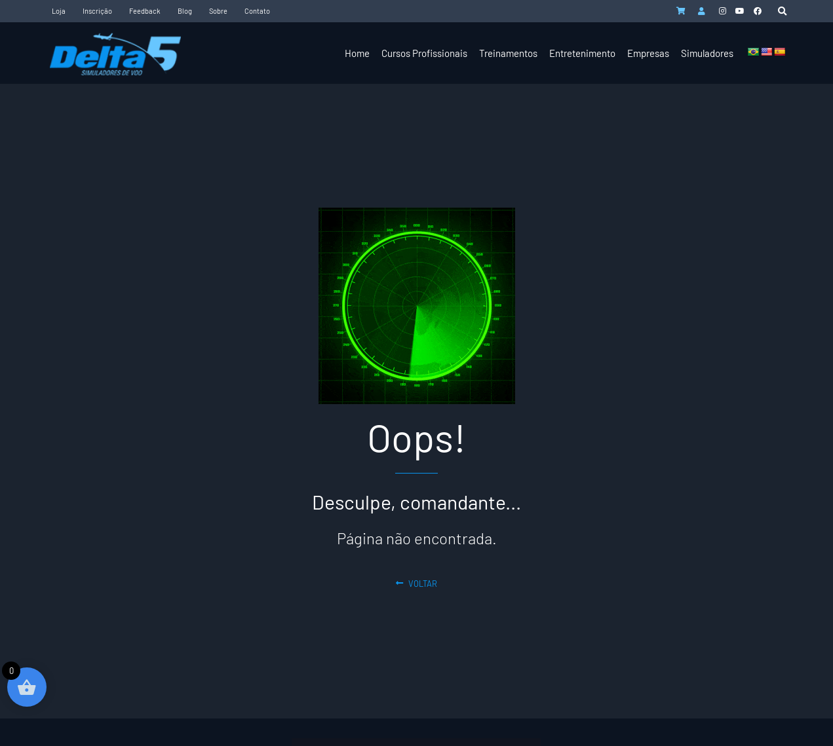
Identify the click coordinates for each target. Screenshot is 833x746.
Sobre (218, 11)
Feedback (145, 11)
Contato (257, 11)
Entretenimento (582, 53)
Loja (59, 11)
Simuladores (707, 53)
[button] (782, 12)
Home (357, 53)
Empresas (648, 53)
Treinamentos (508, 53)
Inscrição (97, 11)
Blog (185, 11)
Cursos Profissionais (424, 53)
